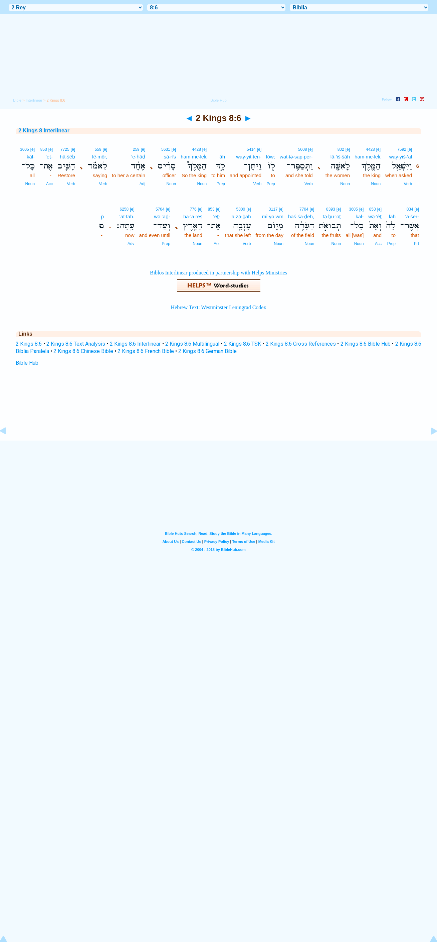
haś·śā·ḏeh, (301, 216)
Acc (49, 184)
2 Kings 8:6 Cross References (301, 344)
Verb (408, 184)
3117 (273, 209)
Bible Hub (27, 363)
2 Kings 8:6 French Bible (146, 351)
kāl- (31, 156)
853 (43, 149)
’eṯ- (49, 156)
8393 (330, 209)
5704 (160, 209)
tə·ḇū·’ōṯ (332, 216)
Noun (376, 184)
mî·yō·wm (272, 216)
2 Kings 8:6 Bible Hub (366, 344)
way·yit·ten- (248, 156)
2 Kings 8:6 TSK (242, 344)
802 (341, 149)
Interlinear (34, 100)
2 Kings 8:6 (29, 344)
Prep (270, 184)
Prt (416, 243)
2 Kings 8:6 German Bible (207, 351)
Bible (17, 100)
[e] (410, 149)
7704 (303, 209)
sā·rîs (170, 156)
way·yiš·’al (400, 156)
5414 (251, 149)
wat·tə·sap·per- (296, 156)
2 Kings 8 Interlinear (43, 130)
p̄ (102, 216)
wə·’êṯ (375, 216)
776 (193, 209)
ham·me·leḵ (368, 156)
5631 (165, 149)
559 (98, 149)
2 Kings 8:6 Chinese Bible (83, 351)
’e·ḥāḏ (138, 156)
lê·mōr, (99, 156)
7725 (64, 149)
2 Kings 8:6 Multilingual (192, 344)
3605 (24, 149)
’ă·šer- (412, 216)
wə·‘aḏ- (162, 216)
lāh (221, 156)
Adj (142, 184)
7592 (401, 149)
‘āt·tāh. (127, 216)
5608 (302, 149)
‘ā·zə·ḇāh (240, 216)
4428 (370, 149)
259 (136, 149)
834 (410, 209)
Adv (131, 243)
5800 (240, 209)
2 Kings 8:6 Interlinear (135, 344)
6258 (124, 209)
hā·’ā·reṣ (192, 216)
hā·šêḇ (67, 156)
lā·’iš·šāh (340, 156)
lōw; (270, 156)
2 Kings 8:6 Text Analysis (75, 344)
